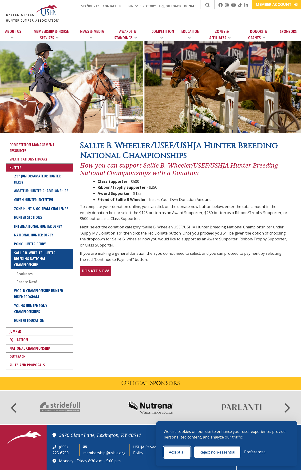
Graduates (24, 273)
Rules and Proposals (27, 365)
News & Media (92, 34)
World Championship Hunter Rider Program (38, 293)
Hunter (15, 167)
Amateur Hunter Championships (41, 190)
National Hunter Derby (33, 235)
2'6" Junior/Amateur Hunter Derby (37, 179)
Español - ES (89, 6)
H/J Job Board (170, 6)
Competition (162, 34)
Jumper (15, 331)
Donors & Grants (257, 34)
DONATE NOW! (95, 271)
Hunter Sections (28, 217)
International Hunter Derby (38, 226)
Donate (190, 6)
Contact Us (112, 6)
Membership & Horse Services (51, 34)
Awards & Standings (125, 34)
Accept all (177, 452)
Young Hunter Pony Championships (30, 308)
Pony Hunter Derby (30, 244)
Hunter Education (29, 320)
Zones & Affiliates (220, 34)
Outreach (17, 356)
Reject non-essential (217, 452)
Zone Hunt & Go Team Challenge (41, 208)
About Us (13, 34)
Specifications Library (28, 159)
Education (190, 34)
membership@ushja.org (104, 452)
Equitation (18, 339)
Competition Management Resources (31, 147)
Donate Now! (26, 281)
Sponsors (288, 31)
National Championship (29, 348)
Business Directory (140, 6)
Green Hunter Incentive (34, 199)
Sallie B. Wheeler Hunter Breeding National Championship (34, 258)
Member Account (276, 4)
